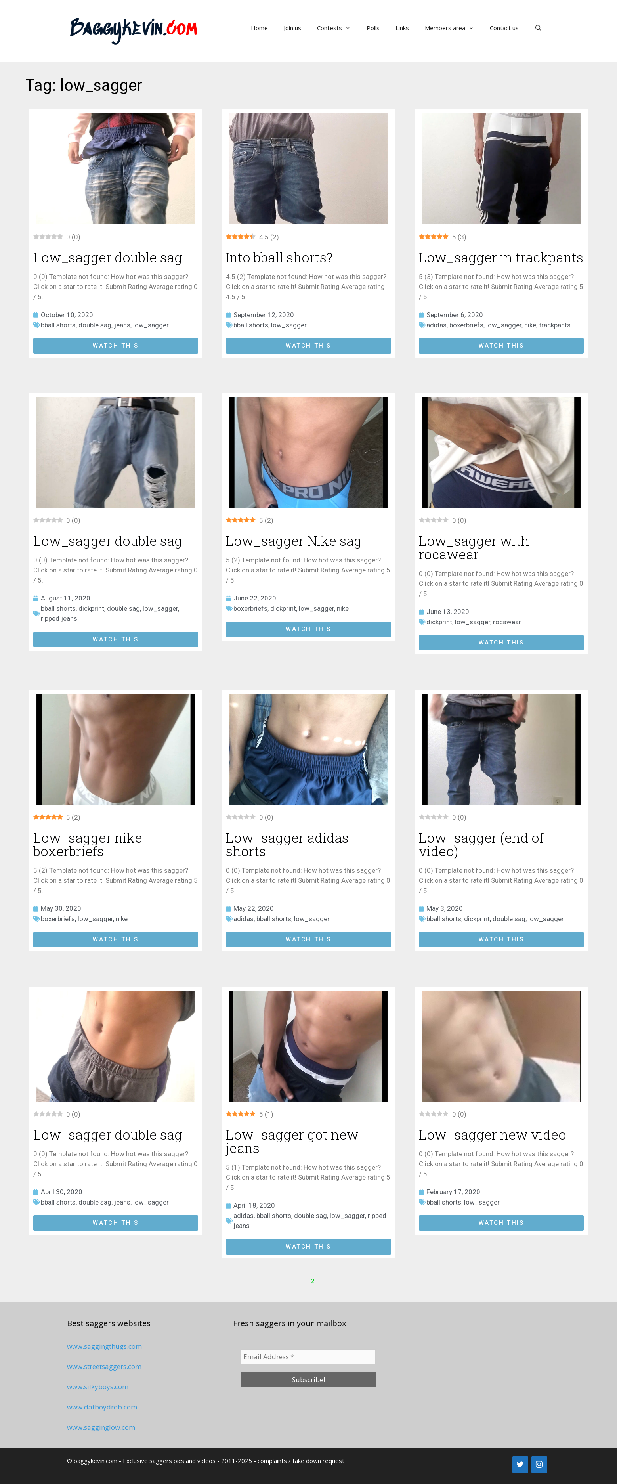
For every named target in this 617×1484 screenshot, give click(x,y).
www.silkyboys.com (97, 1386)
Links (402, 28)
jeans (122, 325)
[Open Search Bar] (538, 28)
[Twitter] (520, 1464)
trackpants (555, 325)
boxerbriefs (466, 325)
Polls (373, 28)
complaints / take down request (301, 1461)
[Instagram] (539, 1464)
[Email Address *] (308, 1356)
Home (259, 28)
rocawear (507, 622)
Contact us (504, 28)
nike (530, 325)
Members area (453, 28)
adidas (436, 325)
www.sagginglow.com (101, 1427)
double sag (94, 325)
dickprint (91, 608)
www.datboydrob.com (102, 1406)
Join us (292, 28)
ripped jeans (59, 618)
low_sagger (151, 325)
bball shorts (58, 325)
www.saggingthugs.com (104, 1346)
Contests (338, 28)
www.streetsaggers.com (104, 1366)
